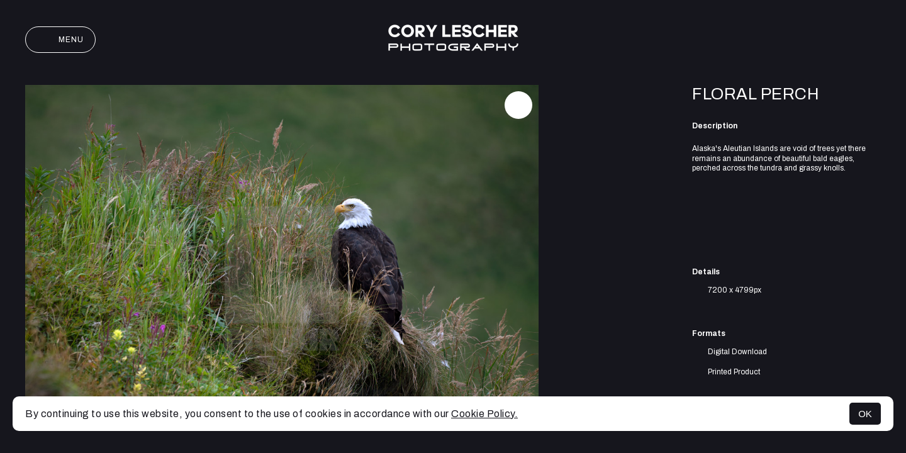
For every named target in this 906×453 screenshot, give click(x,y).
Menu (60, 39)
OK (865, 413)
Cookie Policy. (484, 413)
